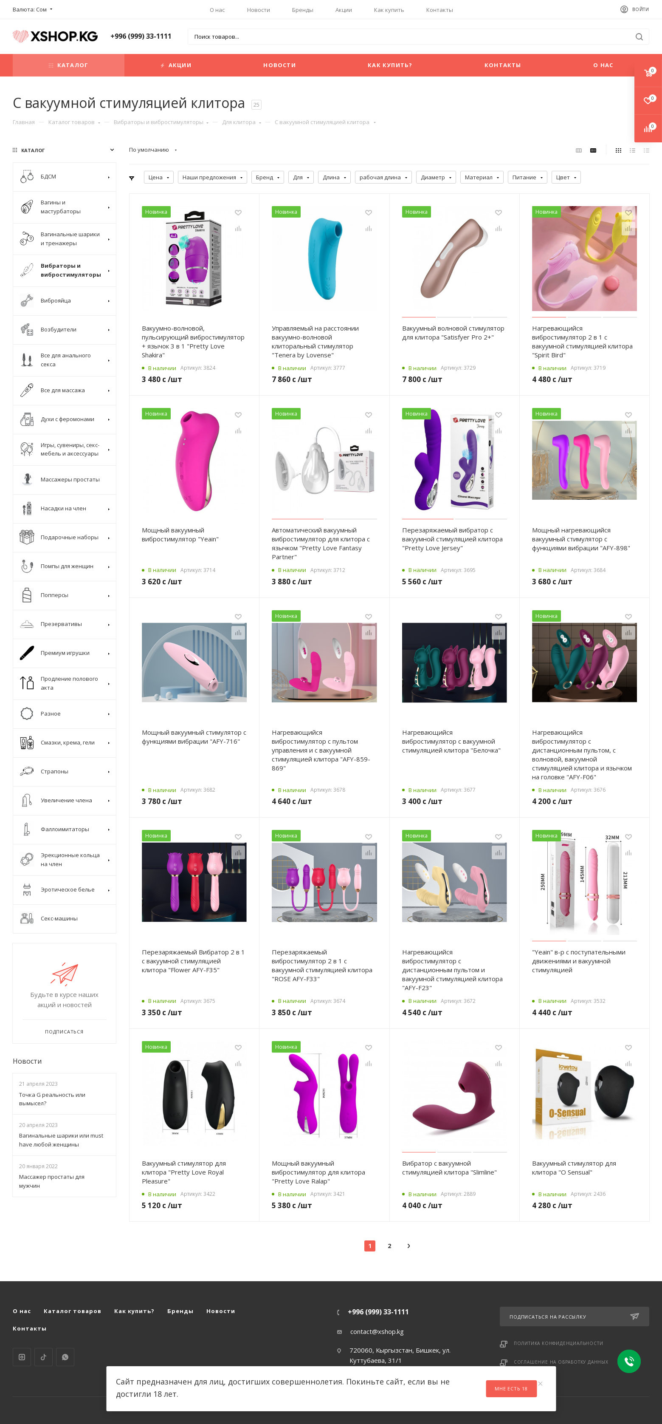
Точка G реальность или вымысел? (52, 1099)
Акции (343, 10)
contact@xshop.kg (377, 1331)
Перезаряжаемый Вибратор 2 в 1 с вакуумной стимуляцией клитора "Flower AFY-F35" (193, 961)
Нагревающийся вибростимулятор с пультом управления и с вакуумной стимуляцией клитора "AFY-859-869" (321, 750)
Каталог (68, 65)
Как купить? (390, 65)
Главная (24, 122)
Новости (258, 10)
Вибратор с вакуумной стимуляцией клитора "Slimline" (449, 1158)
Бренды (302, 10)
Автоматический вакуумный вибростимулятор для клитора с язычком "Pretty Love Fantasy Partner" (321, 543)
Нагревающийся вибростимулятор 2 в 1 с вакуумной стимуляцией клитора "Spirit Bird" (582, 341)
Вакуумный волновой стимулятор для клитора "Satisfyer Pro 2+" (453, 332)
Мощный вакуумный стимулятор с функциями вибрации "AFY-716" (194, 736)
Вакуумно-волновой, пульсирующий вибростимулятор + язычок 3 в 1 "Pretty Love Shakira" (193, 341)
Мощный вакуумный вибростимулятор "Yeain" (180, 534)
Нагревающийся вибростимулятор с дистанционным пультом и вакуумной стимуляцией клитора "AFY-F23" (452, 970)
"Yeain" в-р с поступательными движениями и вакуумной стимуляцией (578, 961)
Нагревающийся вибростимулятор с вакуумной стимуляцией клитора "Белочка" (451, 741)
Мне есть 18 (511, 1388)
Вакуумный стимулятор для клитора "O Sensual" (574, 1158)
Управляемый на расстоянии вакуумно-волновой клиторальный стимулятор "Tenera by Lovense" (315, 341)
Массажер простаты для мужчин (52, 1181)
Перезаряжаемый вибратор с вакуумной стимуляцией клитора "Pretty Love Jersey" (452, 539)
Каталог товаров (74, 122)
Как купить (389, 10)
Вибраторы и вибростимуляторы (161, 122)
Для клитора (241, 122)
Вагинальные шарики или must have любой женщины (61, 1140)
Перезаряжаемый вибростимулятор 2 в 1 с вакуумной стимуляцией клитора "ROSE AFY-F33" (322, 965)
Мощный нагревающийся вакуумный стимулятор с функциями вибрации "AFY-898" (581, 539)
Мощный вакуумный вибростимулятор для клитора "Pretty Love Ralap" (318, 1162)
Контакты (439, 10)
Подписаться (64, 1031)
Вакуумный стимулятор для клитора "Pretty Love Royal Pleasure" (184, 1172)
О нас (217, 10)
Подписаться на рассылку (574, 1316)
